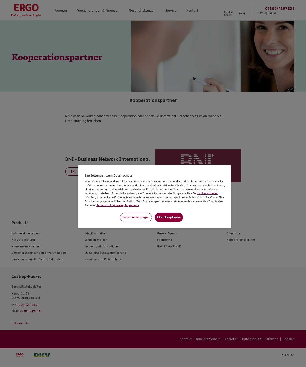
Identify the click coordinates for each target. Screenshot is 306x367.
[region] (154, 196)
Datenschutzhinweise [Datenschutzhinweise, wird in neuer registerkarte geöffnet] (109, 205)
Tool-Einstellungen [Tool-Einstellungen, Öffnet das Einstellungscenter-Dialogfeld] (136, 217)
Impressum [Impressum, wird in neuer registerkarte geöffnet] (131, 205)
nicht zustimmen (207, 193)
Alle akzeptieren (169, 217)
